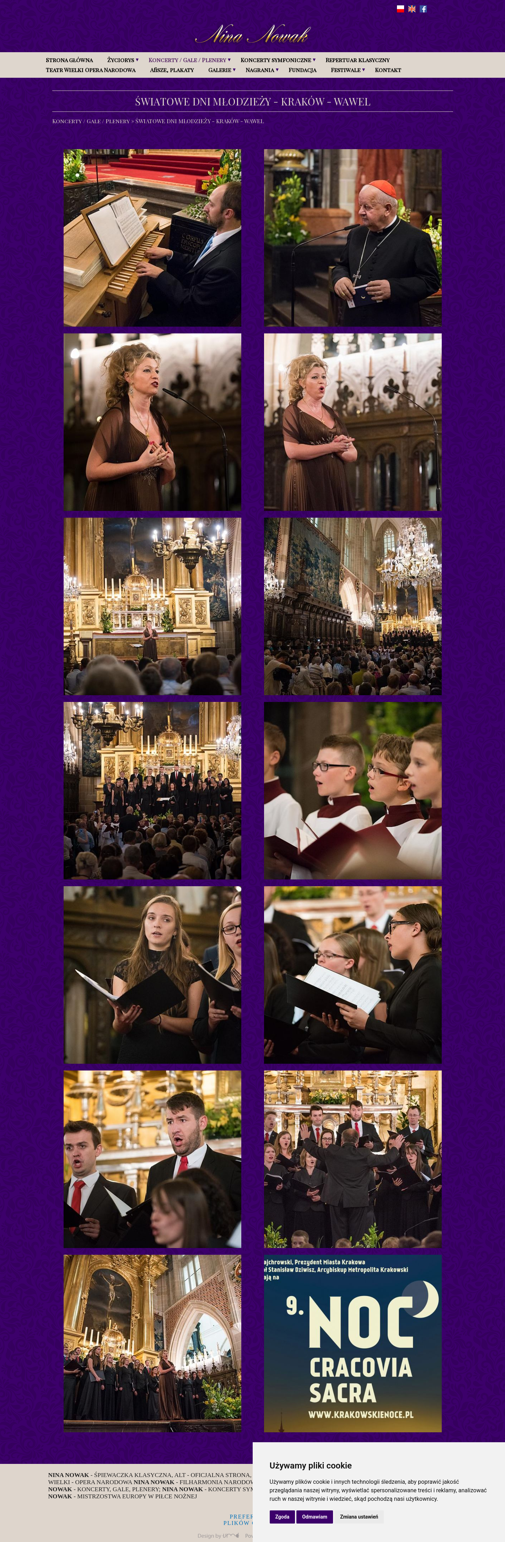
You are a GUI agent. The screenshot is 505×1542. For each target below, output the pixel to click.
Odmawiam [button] (314, 1517)
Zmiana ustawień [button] (359, 1517)
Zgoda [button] (282, 1517)
